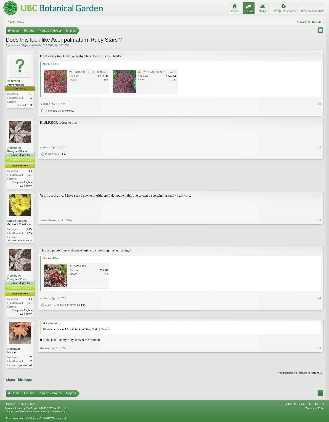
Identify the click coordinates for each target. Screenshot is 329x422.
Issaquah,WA (25, 366)
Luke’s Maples (17, 221)
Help (302, 405)
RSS (322, 405)
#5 (319, 365)
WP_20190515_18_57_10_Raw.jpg (158, 72)
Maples (26, 45)
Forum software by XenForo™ (36, 410)
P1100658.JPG (78, 267)
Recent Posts (16, 21)
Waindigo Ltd (58, 419)
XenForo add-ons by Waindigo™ (24, 419)
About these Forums (312, 11)
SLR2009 (48, 45)
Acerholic (14, 148)
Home (309, 405)
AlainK (49, 110)
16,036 (28, 171)
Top (316, 405)
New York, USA (24, 105)
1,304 (29, 230)
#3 (319, 240)
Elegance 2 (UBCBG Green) (20, 405)
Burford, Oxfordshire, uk (20, 241)
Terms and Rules (314, 410)
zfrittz (61, 110)
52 (31, 359)
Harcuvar (13, 350)
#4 (319, 306)
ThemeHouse (57, 413)
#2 (319, 177)
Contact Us (290, 405)
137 (30, 94)
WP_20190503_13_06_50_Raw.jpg (89, 72)
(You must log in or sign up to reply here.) (300, 374)
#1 (319, 104)
